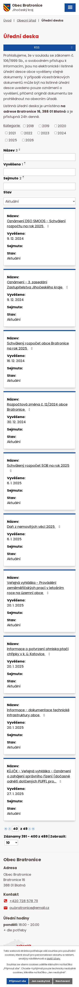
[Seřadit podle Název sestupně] (20, 150)
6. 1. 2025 (14, 483)
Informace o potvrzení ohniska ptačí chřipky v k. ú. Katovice (38, 651)
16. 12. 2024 (16, 360)
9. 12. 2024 (15, 238)
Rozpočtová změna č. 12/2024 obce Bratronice (37, 407)
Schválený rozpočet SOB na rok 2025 (38, 467)
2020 (62, 126)
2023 (45, 133)
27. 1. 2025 (15, 793)
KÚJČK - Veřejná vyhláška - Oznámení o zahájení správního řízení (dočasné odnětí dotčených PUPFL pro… (39, 776)
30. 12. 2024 (16, 422)
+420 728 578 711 (23, 901)
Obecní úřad (26, 20)
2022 (28, 133)
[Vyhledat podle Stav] (39, 201)
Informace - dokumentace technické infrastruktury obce (38, 712)
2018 (30, 126)
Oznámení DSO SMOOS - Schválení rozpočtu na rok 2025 (36, 223)
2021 (12, 133)
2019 (45, 126)
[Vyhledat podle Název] (39, 157)
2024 (62, 133)
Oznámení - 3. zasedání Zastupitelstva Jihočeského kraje (38, 285)
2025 (13, 140)
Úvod (7, 20)
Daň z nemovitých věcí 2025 (34, 526)
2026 (29, 140)
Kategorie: (11, 125)
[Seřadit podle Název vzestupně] (20, 148)
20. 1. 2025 (15, 605)
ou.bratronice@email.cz (29, 907)
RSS (54, 47)
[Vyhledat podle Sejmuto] (39, 186)
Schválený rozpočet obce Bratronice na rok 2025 (38, 346)
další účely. (54, 958)
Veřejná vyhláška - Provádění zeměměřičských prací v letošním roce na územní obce (35, 587)
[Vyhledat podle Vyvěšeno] (39, 172)
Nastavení (63, 981)
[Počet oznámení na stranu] (11, 842)
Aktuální (13, 258)
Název (10, 150)
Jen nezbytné (40, 981)
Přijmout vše (17, 981)
